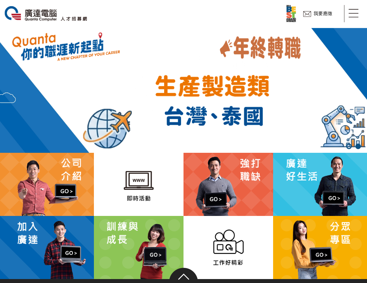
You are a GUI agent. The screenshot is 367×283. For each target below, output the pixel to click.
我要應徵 (317, 13)
